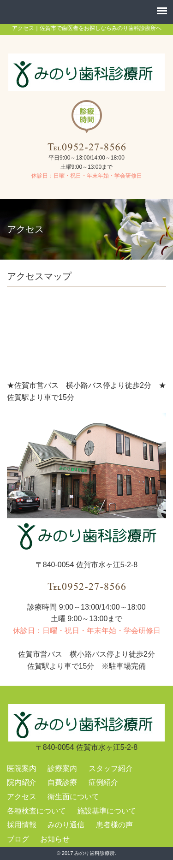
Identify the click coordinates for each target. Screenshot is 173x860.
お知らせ (55, 839)
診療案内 (62, 768)
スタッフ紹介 (111, 768)
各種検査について (36, 811)
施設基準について (106, 811)
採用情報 (21, 825)
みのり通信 (66, 825)
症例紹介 (103, 782)
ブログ (18, 839)
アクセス (21, 797)
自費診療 (62, 782)
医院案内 (21, 768)
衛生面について (73, 797)
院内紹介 (21, 782)
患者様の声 (114, 825)
